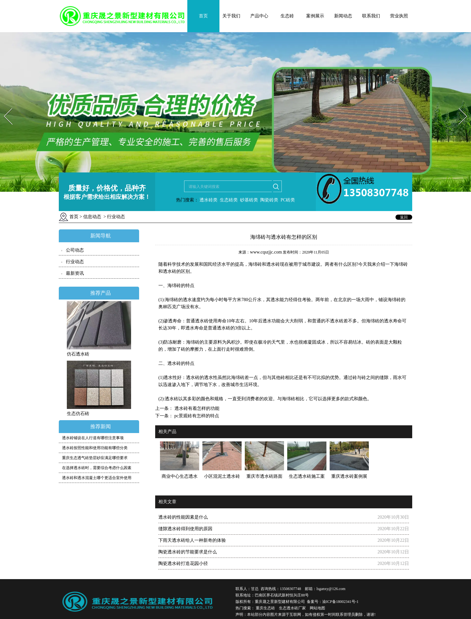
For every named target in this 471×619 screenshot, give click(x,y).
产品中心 (259, 16)
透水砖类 (208, 200)
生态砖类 (229, 200)
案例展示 (315, 16)
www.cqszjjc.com (266, 252)
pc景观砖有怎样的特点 (196, 415)
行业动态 (75, 261)
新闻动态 (343, 16)
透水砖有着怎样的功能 (196, 408)
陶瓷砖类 (269, 200)
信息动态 (92, 216)
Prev (4, 106)
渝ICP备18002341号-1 (340, 601)
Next (459, 106)
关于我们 (231, 16)
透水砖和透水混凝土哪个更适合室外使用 (96, 478)
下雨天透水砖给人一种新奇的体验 (192, 540)
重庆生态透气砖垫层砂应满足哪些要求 (95, 458)
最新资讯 (75, 273)
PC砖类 (287, 200)
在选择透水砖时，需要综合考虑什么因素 (96, 468)
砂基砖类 (249, 200)
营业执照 (399, 16)
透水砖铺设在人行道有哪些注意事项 (93, 438)
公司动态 (75, 250)
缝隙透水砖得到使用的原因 (185, 528)
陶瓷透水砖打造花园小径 (183, 563)
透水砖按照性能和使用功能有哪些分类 (95, 448)
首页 (203, 16)
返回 (404, 217)
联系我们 (371, 16)
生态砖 (287, 16)
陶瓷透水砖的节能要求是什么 (187, 552)
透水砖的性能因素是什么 (183, 517)
